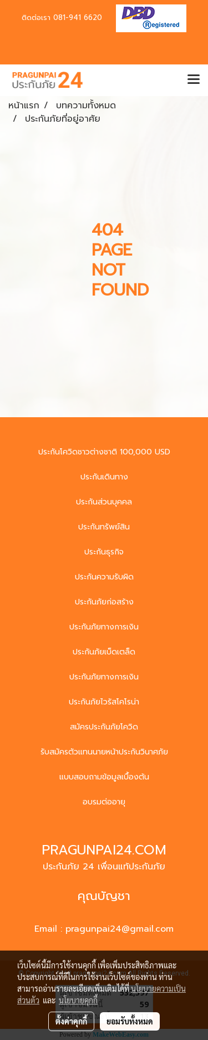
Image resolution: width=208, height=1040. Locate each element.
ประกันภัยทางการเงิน (104, 627)
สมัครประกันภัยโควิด (104, 727)
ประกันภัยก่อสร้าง (104, 602)
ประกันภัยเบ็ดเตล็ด (104, 652)
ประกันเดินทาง (104, 477)
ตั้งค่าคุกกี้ (71, 1021)
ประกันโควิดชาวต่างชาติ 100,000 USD (104, 452)
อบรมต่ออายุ (104, 802)
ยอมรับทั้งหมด (129, 1021)
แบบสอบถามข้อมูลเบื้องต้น (104, 777)
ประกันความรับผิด (104, 577)
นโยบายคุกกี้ (78, 1000)
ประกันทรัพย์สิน (104, 527)
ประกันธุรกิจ (104, 552)
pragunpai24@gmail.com (119, 929)
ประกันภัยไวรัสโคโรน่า (104, 702)
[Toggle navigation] (193, 80)
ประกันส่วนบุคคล (104, 502)
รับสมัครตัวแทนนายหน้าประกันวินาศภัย (104, 752)
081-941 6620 (77, 17)
